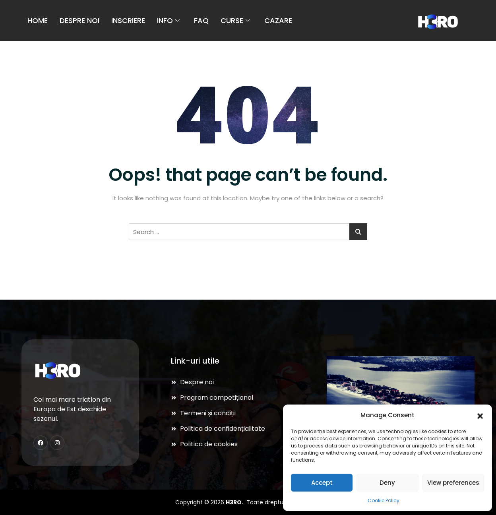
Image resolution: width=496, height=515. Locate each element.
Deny (387, 482)
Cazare (278, 20)
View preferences (453, 482)
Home (37, 20)
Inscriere (128, 20)
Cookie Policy (383, 500)
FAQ (201, 20)
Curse (235, 20)
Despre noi (79, 20)
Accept (322, 482)
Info (168, 20)
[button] (480, 415)
